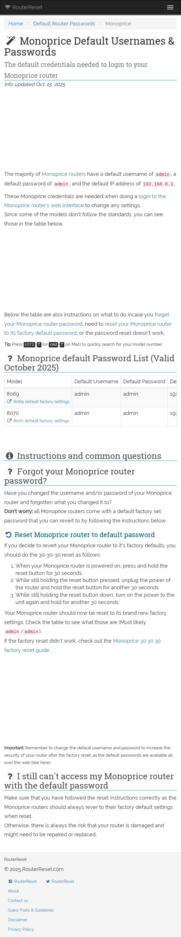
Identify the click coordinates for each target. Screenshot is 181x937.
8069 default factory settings (38, 401)
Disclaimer (17, 920)
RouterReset (23, 7)
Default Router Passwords (64, 24)
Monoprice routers (64, 174)
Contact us (18, 900)
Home (15, 24)
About (13, 891)
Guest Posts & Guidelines (31, 910)
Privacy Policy (21, 929)
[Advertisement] (90, 130)
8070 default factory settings (38, 420)
